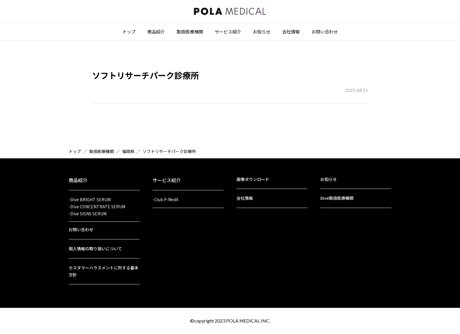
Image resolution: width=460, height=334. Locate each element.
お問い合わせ (325, 33)
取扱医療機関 (190, 33)
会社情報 (291, 33)
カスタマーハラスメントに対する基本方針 (103, 270)
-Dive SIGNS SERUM (87, 211)
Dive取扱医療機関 (337, 196)
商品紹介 (156, 33)
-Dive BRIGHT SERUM (90, 197)
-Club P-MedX (165, 197)
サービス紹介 (228, 33)
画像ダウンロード (252, 176)
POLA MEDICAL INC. (248, 320)
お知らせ (261, 33)
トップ (129, 33)
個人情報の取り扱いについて (95, 248)
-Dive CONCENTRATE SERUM (97, 204)
